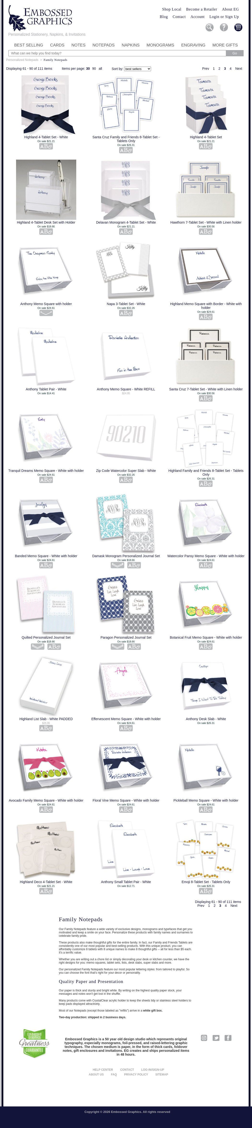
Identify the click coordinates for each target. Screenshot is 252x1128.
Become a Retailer (201, 9)
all (100, 68)
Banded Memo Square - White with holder (46, 556)
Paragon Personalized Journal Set (125, 637)
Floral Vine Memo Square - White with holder (126, 800)
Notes (78, 45)
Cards (57, 45)
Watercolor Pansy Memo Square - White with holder (206, 556)
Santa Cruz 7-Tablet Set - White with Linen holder (206, 389)
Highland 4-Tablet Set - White (46, 137)
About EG (230, 9)
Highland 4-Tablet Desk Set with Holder (46, 222)
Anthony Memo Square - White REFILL (126, 389)
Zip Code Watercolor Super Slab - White (126, 471)
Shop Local (171, 9)
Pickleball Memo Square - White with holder (205, 800)
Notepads (104, 45)
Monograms (160, 45)
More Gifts (225, 45)
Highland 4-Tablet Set (206, 137)
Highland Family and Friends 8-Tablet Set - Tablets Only (205, 472)
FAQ (114, 1074)
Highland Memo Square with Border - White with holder (206, 306)
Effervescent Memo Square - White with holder (126, 719)
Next (238, 68)
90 (94, 68)
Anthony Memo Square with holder (46, 304)
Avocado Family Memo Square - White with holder (46, 800)
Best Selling (28, 45)
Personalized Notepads (22, 60)
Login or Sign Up (224, 17)
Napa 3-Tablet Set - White (126, 304)
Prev (205, 68)
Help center (103, 1069)
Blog (164, 17)
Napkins (131, 45)
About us (96, 1074)
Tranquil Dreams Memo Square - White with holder (46, 471)
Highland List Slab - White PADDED (46, 719)
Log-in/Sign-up (152, 1069)
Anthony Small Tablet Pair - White (126, 882)
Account (198, 17)
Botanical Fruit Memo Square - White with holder (206, 637)
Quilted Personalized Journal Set (46, 637)
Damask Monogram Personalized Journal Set (126, 556)
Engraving (193, 45)
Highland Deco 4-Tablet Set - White (46, 882)
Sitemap (161, 1074)
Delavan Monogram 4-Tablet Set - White (126, 222)
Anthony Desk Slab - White (206, 719)
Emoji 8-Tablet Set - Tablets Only (206, 882)
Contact (179, 17)
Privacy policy (136, 1074)
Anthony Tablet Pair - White (46, 389)
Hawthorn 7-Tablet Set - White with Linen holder (205, 222)
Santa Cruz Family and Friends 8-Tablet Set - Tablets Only (125, 139)
